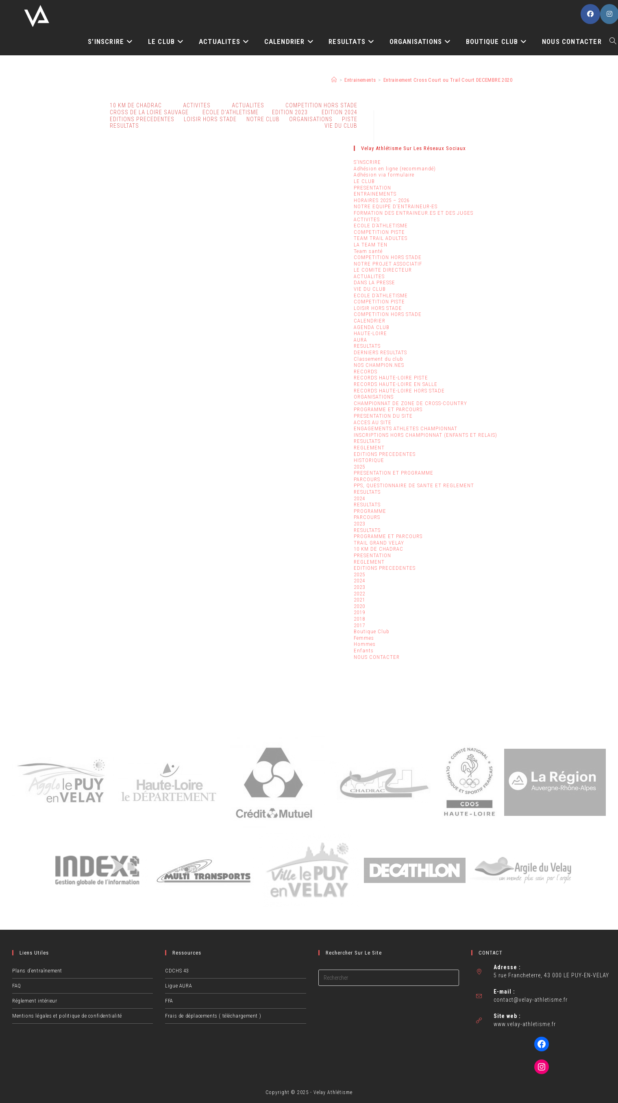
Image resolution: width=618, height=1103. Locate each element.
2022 (359, 594)
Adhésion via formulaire (384, 175)
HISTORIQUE (369, 460)
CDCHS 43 (177, 971)
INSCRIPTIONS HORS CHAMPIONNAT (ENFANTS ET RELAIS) (425, 435)
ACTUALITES (369, 276)
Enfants (364, 650)
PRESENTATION (372, 188)
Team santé (368, 251)
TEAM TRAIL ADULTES (380, 238)
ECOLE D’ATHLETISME (381, 225)
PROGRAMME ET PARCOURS (388, 409)
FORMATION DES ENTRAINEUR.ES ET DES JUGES (413, 213)
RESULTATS (124, 125)
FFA (169, 1001)
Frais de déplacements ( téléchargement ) (213, 1016)
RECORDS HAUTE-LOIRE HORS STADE (399, 391)
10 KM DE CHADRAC (378, 549)
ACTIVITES (197, 105)
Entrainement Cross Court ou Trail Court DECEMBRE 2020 (447, 80)
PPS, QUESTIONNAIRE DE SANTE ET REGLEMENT (414, 485)
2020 (359, 606)
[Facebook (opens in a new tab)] (590, 14)
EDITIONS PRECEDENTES (385, 454)
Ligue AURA (178, 986)
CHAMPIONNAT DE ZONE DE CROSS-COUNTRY (410, 403)
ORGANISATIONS (311, 119)
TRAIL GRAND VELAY (379, 543)
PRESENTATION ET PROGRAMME (393, 473)
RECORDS (365, 371)
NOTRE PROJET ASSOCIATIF (388, 264)
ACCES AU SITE (373, 422)
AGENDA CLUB (372, 327)
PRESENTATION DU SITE (383, 416)
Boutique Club (372, 631)
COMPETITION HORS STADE (388, 257)
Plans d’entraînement (37, 971)
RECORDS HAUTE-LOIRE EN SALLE (395, 384)
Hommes (365, 644)
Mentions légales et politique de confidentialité (67, 1016)
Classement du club (378, 359)
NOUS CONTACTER (377, 657)
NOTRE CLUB (263, 119)
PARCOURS (367, 479)
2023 (359, 524)
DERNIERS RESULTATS (380, 352)
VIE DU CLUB (340, 125)
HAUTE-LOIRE (370, 333)
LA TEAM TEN (370, 245)
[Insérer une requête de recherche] (388, 978)
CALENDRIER (369, 321)
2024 (359, 498)
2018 (359, 619)
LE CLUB (364, 181)
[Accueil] (334, 80)
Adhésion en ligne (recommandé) (395, 169)
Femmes (364, 638)
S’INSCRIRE (367, 162)
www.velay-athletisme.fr (525, 1024)
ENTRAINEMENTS (375, 194)
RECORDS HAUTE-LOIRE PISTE (391, 378)
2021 (359, 600)
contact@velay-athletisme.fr (531, 999)
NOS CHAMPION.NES (379, 365)
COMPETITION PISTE (379, 232)
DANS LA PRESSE (374, 282)
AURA (360, 340)
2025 (359, 467)
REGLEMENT (369, 448)
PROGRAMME (370, 511)
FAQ (16, 986)
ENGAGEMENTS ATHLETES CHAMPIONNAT (405, 428)
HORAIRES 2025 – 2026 (381, 200)
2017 (359, 625)
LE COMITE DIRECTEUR (383, 270)
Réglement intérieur (34, 1001)
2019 (359, 612)
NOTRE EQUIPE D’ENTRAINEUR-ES (395, 206)
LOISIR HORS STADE (210, 119)
